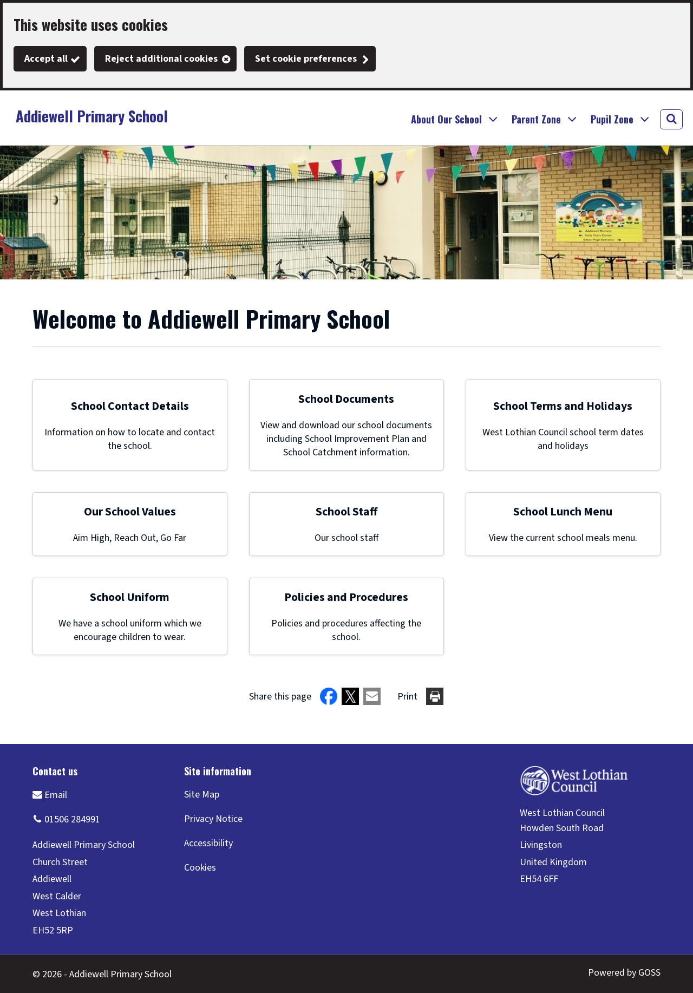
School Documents (346, 399)
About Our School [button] (446, 119)
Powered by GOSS (624, 972)
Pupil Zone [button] (612, 119)
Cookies (200, 867)
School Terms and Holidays (562, 406)
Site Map (201, 794)
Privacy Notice (213, 819)
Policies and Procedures (346, 597)
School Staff (346, 512)
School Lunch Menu (562, 512)
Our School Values (130, 512)
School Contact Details (130, 406)
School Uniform (129, 597)
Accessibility (208, 843)
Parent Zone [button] (536, 119)
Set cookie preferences (306, 59)
